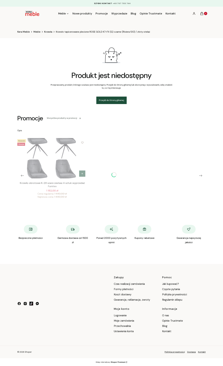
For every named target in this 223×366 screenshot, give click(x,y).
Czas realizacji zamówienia (129, 284)
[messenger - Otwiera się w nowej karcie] (37, 303)
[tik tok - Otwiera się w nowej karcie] (31, 303)
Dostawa (191, 352)
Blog (164, 326)
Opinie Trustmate (172, 320)
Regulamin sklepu (172, 299)
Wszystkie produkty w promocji (64, 118)
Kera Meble (23, 31)
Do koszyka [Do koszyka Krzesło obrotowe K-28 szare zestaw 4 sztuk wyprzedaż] (82, 173)
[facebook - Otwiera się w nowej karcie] (19, 303)
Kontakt (166, 331)
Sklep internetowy (110, 362)
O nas (165, 315)
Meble (36, 31)
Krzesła (48, 31)
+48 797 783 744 (122, 3)
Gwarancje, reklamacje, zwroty (132, 299)
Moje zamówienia (124, 320)
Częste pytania (171, 289)
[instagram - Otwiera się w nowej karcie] (25, 303)
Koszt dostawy (122, 294)
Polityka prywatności (174, 294)
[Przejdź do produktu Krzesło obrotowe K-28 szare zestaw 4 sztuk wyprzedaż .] (52, 158)
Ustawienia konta (124, 331)
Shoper (28, 352)
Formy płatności (123, 289)
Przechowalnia (122, 326)
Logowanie (120, 315)
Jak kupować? (170, 284)
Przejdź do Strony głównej (111, 100)
